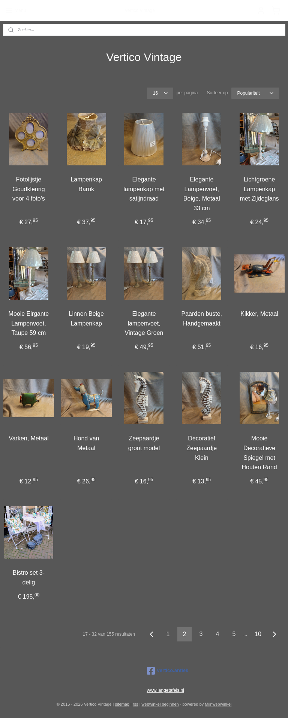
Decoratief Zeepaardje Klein (201, 448)
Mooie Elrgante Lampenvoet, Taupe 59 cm (29, 323)
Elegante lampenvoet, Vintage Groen (144, 323)
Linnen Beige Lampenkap (86, 318)
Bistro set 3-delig (29, 577)
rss (135, 704)
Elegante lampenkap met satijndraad (143, 189)
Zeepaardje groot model (144, 443)
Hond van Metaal (86, 443)
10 (258, 634)
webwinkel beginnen (160, 704)
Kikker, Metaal (259, 313)
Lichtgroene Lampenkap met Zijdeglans (259, 189)
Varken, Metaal (28, 438)
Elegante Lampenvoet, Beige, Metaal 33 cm (201, 193)
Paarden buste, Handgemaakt (202, 318)
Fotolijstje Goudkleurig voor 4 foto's (28, 189)
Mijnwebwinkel (218, 704)
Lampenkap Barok (86, 184)
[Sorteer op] (255, 93)
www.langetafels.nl (165, 690)
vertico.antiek (168, 670)
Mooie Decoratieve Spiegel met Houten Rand (259, 452)
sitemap (122, 704)
